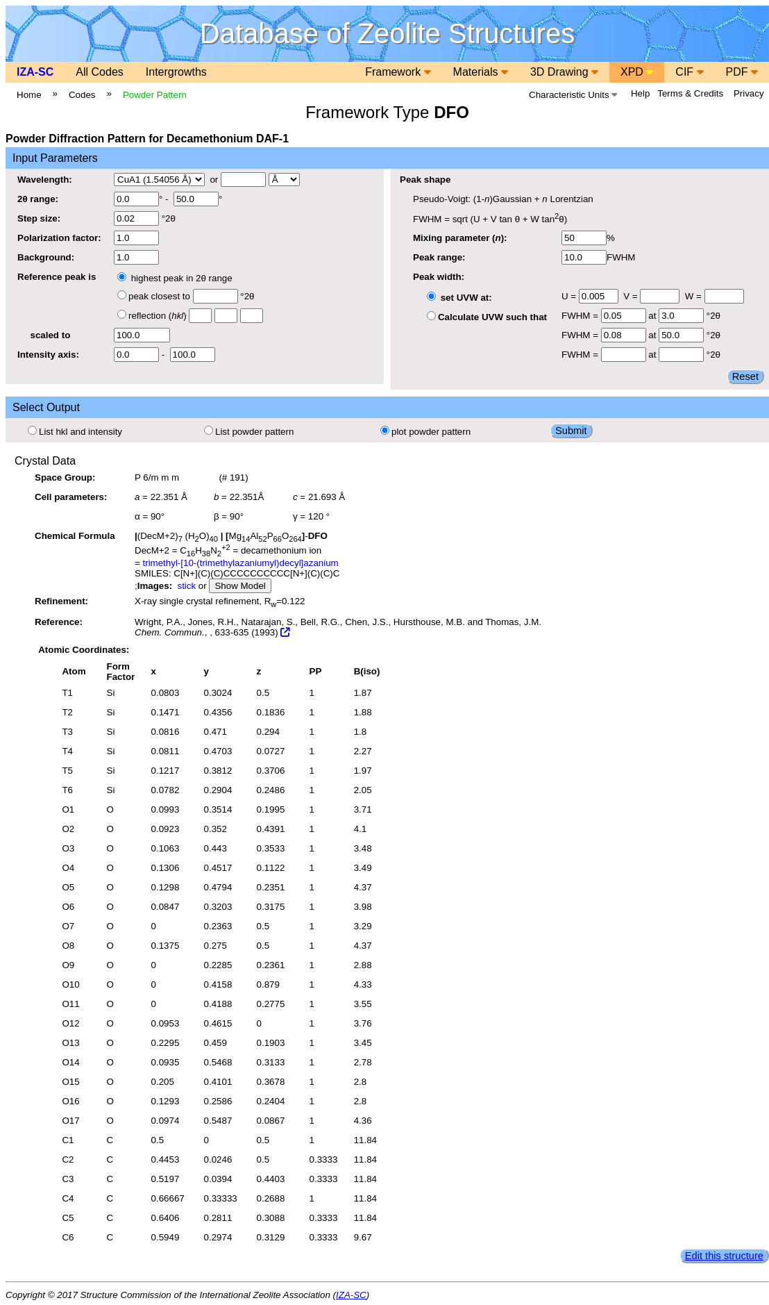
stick (186, 586)
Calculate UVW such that (487, 317)
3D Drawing (564, 72)
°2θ (145, 218)
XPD (636, 72)
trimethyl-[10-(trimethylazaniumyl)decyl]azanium (241, 563)
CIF (689, 72)
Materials (480, 72)
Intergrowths (176, 72)
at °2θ (660, 315)
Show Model (239, 586)
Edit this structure (724, 1255)
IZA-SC (35, 72)
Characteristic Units (573, 95)
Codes (82, 95)
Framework (397, 72)
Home (29, 95)
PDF (742, 72)
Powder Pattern (155, 95)
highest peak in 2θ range (175, 278)
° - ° (168, 199)
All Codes (99, 72)
